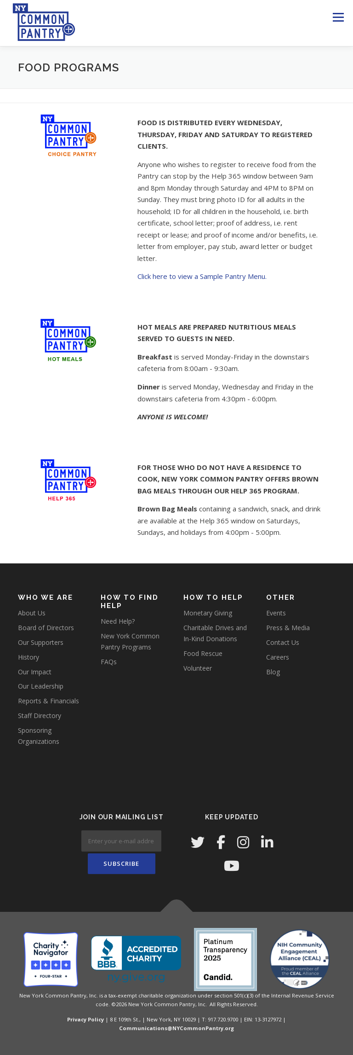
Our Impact (34, 671)
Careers (277, 657)
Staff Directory (39, 715)
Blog (273, 671)
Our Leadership (40, 686)
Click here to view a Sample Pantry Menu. (202, 276)
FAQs (109, 661)
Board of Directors (46, 627)
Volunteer (197, 668)
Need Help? (118, 621)
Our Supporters (40, 642)
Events (276, 613)
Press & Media (288, 627)
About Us (32, 613)
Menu (338, 17)
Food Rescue (202, 653)
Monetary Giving (207, 613)
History (28, 657)
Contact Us (282, 642)
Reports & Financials (48, 700)
